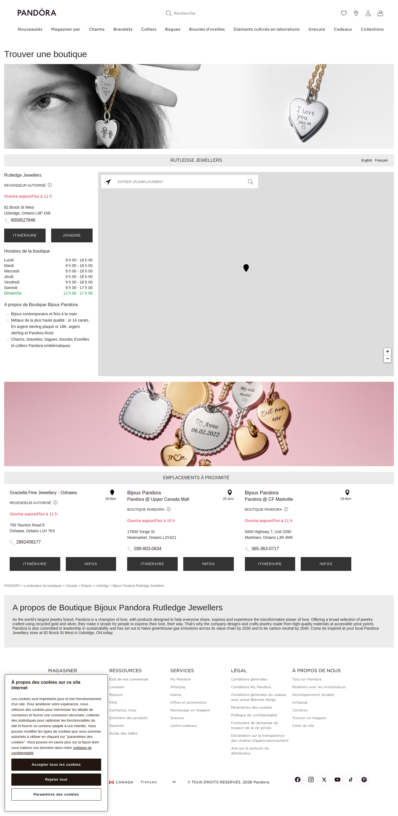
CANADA (121, 782)
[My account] (368, 13)
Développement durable (313, 695)
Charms (96, 29)
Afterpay (178, 687)
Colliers (148, 29)
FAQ (113, 702)
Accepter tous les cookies (56, 764)
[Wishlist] (344, 13)
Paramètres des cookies (251, 707)
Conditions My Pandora (251, 687)
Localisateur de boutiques (43, 586)
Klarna (175, 695)
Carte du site (303, 726)
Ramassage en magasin (190, 710)
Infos (91, 564)
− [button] (387, 359)
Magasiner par (65, 29)
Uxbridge (102, 586)
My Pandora (180, 679)
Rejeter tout (56, 779)
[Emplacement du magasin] (356, 13)
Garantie (116, 726)
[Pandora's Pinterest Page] (364, 779)
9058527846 (23, 220)
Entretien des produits (128, 718)
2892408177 (28, 542)
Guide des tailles (123, 733)
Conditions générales (249, 679)
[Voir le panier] (380, 13)
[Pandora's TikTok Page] (350, 779)
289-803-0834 (147, 548)
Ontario (86, 586)
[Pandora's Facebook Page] (297, 779)
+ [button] (387, 351)
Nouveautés (30, 29)
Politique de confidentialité (254, 715)
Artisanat (300, 702)
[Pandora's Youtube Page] (337, 779)
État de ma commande (128, 679)
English (366, 160)
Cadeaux (343, 29)
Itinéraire (25, 235)
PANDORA (12, 586)
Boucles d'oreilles (207, 29)
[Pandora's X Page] (324, 779)
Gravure (316, 29)
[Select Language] (159, 781)
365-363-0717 (265, 548)
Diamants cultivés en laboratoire (267, 29)
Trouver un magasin (309, 718)
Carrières (300, 710)
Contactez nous (122, 710)
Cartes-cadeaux (183, 726)
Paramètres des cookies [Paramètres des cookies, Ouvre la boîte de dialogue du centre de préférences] (56, 794)
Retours (116, 695)
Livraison (116, 687)
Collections (372, 29)
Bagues (172, 29)
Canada (71, 586)
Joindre (72, 235)
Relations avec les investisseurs (319, 687)
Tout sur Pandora (306, 679)
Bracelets (122, 29)
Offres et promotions (188, 702)
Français (381, 160)
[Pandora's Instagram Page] (310, 779)
